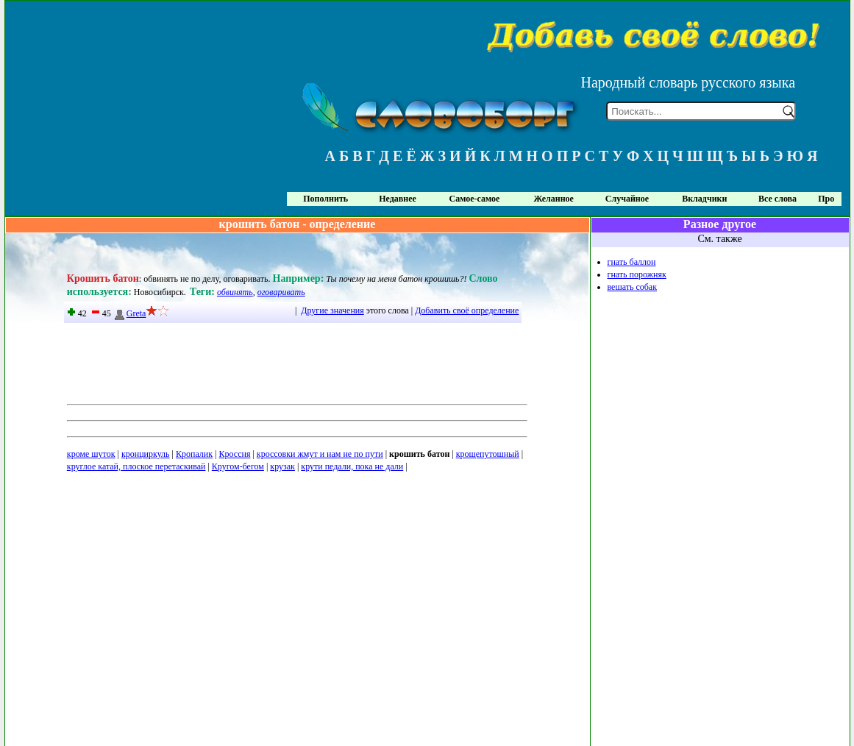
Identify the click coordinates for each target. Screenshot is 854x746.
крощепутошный (487, 454)
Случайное (627, 198)
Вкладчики (704, 198)
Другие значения (332, 310)
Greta (129, 313)
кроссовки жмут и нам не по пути (320, 454)
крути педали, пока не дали (352, 466)
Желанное (553, 198)
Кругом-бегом (238, 466)
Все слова (777, 198)
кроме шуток (91, 454)
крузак (282, 466)
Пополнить (325, 198)
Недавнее (397, 198)
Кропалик (194, 454)
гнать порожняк (637, 274)
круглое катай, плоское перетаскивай (136, 466)
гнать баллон (632, 262)
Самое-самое (474, 198)
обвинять (235, 292)
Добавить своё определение (467, 310)
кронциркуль (145, 454)
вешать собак (632, 287)
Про (826, 198)
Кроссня (235, 454)
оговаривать (281, 292)
